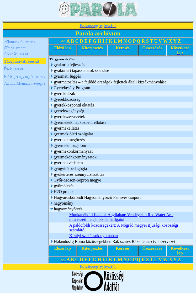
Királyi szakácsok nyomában (93, 235)
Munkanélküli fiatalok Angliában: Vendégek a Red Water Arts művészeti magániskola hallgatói (121, 217)
